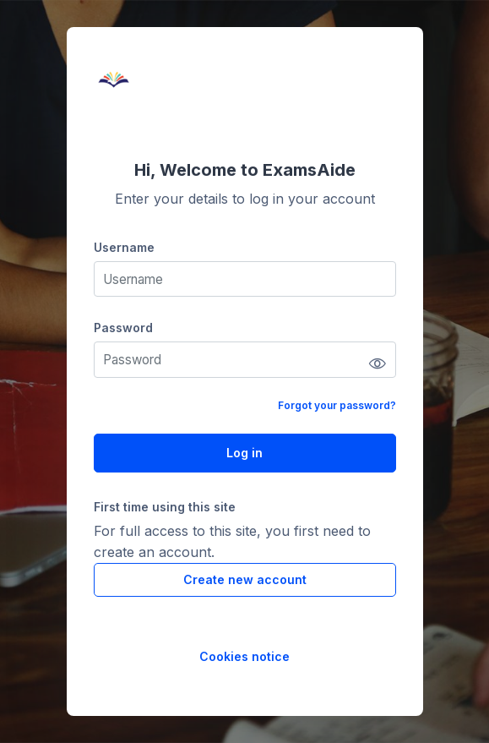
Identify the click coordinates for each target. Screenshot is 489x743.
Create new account (245, 579)
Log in (244, 452)
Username (124, 247)
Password (123, 327)
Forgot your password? (337, 405)
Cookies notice (244, 656)
